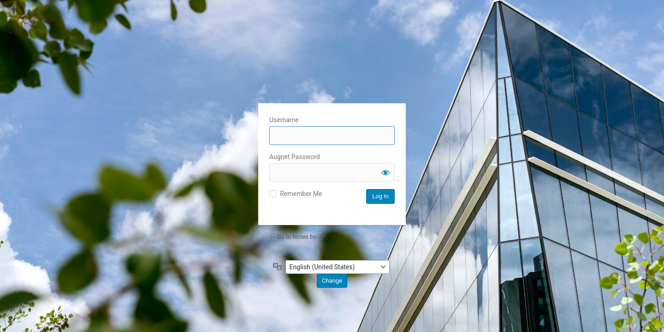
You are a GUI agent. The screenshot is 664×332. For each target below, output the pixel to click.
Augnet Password (294, 156)
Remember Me (301, 193)
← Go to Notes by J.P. (298, 236)
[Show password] (385, 172)
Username (284, 120)
